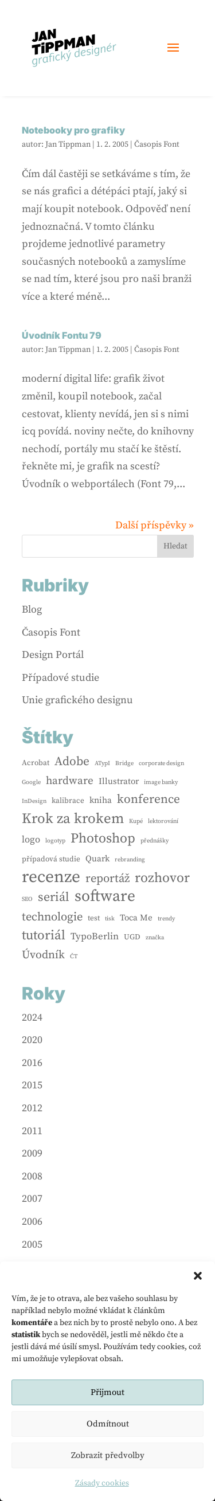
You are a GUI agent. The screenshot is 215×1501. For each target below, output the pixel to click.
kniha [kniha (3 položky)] (100, 800)
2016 (32, 1062)
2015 (32, 1085)
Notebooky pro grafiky (73, 130)
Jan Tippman (68, 144)
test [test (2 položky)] (94, 918)
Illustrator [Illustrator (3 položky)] (119, 781)
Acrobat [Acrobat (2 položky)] (35, 762)
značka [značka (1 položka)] (155, 938)
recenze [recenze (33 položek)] (51, 878)
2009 (32, 1153)
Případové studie (60, 677)
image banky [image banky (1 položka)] (161, 782)
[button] (198, 1275)
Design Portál (53, 654)
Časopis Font (156, 144)
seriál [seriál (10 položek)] (53, 897)
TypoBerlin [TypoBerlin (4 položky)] (95, 937)
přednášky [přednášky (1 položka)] (154, 841)
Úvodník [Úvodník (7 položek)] (43, 955)
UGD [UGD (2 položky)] (132, 937)
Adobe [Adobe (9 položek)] (71, 761)
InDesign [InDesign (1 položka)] (34, 801)
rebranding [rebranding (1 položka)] (130, 860)
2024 (32, 1017)
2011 (32, 1131)
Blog (32, 609)
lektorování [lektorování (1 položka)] (163, 821)
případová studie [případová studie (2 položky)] (51, 859)
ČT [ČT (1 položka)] (73, 957)
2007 (32, 1198)
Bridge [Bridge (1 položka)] (124, 763)
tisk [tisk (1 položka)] (110, 919)
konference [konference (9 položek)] (148, 799)
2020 (32, 1040)
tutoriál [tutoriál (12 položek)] (43, 935)
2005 (32, 1244)
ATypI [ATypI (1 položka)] (102, 763)
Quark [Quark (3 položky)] (97, 858)
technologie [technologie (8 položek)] (52, 917)
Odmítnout (108, 1423)
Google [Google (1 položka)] (31, 782)
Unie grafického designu (77, 700)
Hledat (175, 546)
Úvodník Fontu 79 (61, 335)
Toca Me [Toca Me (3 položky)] (136, 917)
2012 (32, 1108)
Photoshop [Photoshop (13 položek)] (103, 838)
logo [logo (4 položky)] (31, 840)
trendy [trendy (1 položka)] (166, 919)
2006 (32, 1221)
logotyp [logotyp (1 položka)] (55, 841)
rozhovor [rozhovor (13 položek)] (162, 878)
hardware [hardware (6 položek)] (69, 780)
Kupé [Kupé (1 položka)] (136, 821)
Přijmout (107, 1392)
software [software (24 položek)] (105, 897)
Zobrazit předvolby (107, 1455)
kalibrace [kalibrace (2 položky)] (68, 800)
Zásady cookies (102, 1483)
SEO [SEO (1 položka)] (27, 899)
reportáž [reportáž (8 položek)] (107, 878)
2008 (32, 1176)
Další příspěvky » (154, 525)
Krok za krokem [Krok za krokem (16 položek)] (73, 819)
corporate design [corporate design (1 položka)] (161, 763)
